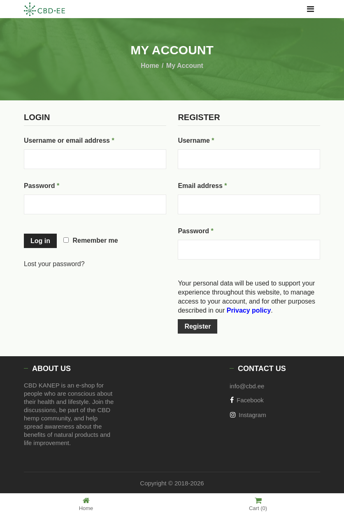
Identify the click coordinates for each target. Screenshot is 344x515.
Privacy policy (249, 310)
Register (197, 326)
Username (210, 139)
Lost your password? (54, 263)
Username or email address (83, 139)
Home (150, 65)
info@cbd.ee (247, 386)
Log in (40, 240)
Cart (258, 504)
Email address (216, 184)
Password (56, 184)
